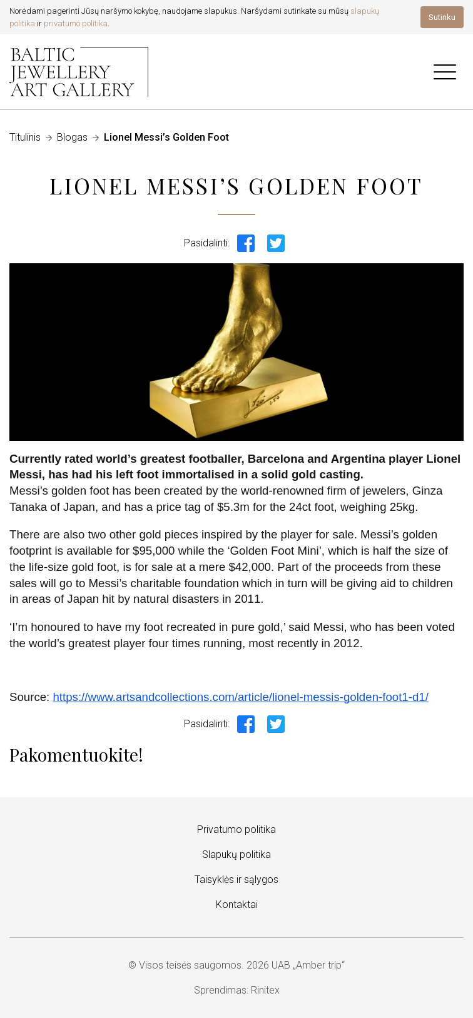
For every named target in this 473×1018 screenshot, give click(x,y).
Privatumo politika (236, 829)
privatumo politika (76, 23)
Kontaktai (237, 904)
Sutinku (442, 17)
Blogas (72, 137)
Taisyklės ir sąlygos (236, 879)
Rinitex (265, 990)
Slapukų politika (236, 854)
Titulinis (25, 137)
